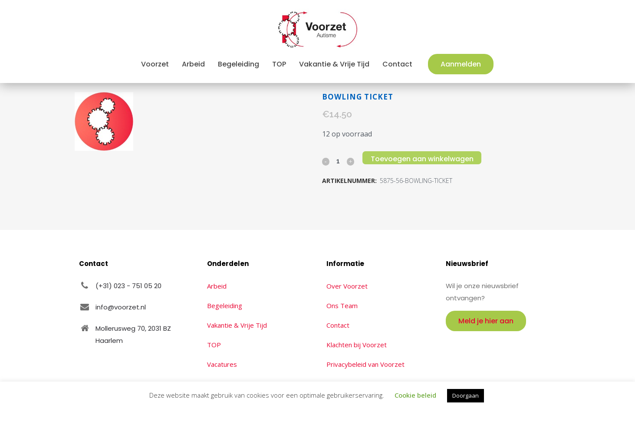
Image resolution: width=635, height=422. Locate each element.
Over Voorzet (347, 286)
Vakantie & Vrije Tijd (237, 325)
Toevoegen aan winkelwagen (423, 159)
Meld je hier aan (485, 321)
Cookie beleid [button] (415, 395)
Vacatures (222, 364)
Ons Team (342, 305)
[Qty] (338, 160)
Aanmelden (461, 64)
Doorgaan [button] (465, 395)
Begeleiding (224, 305)
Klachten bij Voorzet (356, 344)
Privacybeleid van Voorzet (365, 364)
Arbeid (217, 286)
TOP (214, 344)
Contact (337, 325)
